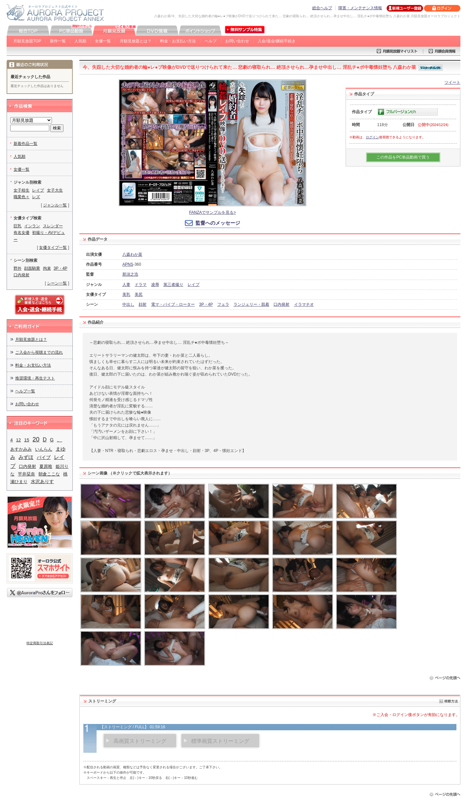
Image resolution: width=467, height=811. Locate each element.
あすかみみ (21, 449)
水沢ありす (42, 481)
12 (18, 439)
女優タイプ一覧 (53, 247)
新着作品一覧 (25, 143)
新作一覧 (58, 41)
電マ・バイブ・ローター (173, 304)
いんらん (43, 449)
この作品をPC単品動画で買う (403, 157)
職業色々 (21, 197)
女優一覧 (103, 41)
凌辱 (155, 284)
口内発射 (281, 304)
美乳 (126, 294)
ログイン (372, 137)
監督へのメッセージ (217, 223)
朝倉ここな (49, 474)
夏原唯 (45, 466)
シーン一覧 (57, 283)
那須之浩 (130, 274)
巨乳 (17, 226)
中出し (128, 304)
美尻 (139, 294)
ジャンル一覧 (55, 205)
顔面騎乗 (32, 268)
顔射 (143, 304)
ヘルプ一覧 (25, 391)
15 (26, 439)
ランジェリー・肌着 (251, 304)
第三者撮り (173, 284)
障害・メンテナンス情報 (360, 8)
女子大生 (55, 190)
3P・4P (206, 304)
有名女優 (21, 232)
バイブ (44, 457)
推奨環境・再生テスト (35, 378)
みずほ (26, 457)
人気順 (80, 41)
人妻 (126, 284)
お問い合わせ (237, 41)
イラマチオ (304, 304)
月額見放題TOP (27, 41)
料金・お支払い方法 (178, 41)
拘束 (47, 268)
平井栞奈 (26, 474)
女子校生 (21, 190)
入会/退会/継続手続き (277, 41)
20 (35, 439)
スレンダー (53, 226)
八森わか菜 (132, 254)
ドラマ (141, 284)
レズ (36, 197)
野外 (17, 268)
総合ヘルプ (322, 8)
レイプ (193, 284)
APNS (127, 264)
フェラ (223, 304)
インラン (32, 226)
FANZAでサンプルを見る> (212, 212)
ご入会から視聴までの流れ (39, 352)
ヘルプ (211, 41)
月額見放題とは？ (135, 41)
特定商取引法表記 (39, 643)
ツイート (452, 82)
